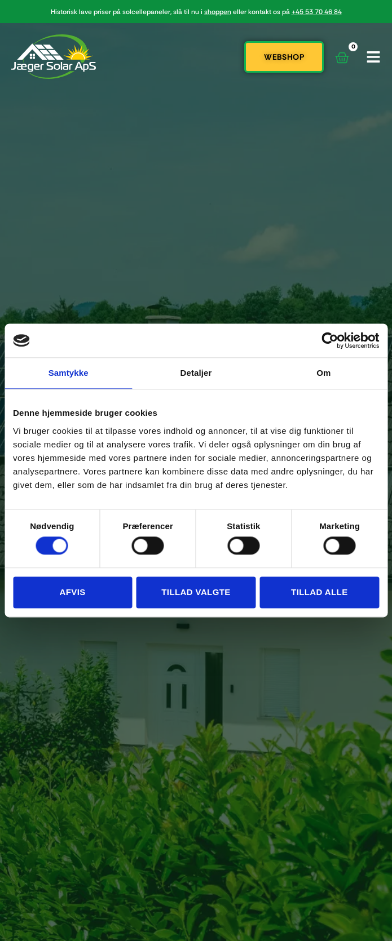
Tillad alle (319, 592)
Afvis (73, 592)
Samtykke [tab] (69, 373)
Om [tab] (323, 373)
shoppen (217, 11)
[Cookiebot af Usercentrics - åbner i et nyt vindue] (329, 340)
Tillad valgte (195, 592)
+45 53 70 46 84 (317, 11)
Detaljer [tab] (196, 373)
